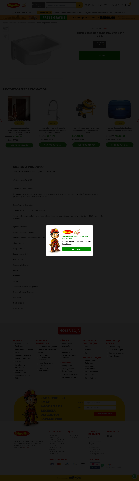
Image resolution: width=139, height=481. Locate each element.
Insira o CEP (76, 249)
